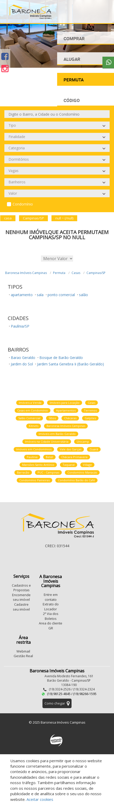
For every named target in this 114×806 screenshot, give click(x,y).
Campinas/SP (96, 273)
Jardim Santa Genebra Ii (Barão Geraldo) (70, 364)
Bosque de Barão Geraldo (61, 357)
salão (83, 294)
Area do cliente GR (50, 625)
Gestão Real (23, 656)
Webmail (23, 651)
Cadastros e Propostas (21, 588)
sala (40, 294)
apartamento (22, 294)
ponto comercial (61, 294)
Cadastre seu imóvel (21, 607)
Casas (76, 273)
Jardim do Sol (22, 364)
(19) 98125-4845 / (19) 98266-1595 (69, 694)
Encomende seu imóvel (21, 597)
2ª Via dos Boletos (50, 616)
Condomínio (23, 204)
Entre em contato (51, 597)
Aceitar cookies (40, 799)
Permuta (59, 273)
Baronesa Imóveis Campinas (26, 273)
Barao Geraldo (23, 357)
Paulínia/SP (20, 326)
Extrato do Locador (51, 606)
